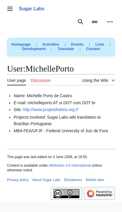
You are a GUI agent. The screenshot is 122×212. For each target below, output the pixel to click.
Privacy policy (18, 180)
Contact (93, 49)
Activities (50, 44)
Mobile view (95, 180)
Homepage (21, 44)
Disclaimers (73, 180)
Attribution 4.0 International (70, 165)
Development (34, 49)
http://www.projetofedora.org (48, 109)
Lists (99, 44)
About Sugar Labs (46, 180)
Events (77, 44)
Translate (66, 49)
